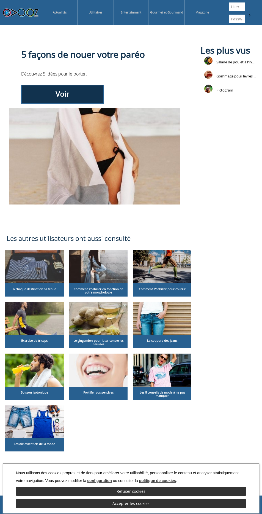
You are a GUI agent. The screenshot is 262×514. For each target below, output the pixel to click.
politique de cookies (157, 480)
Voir (62, 94)
